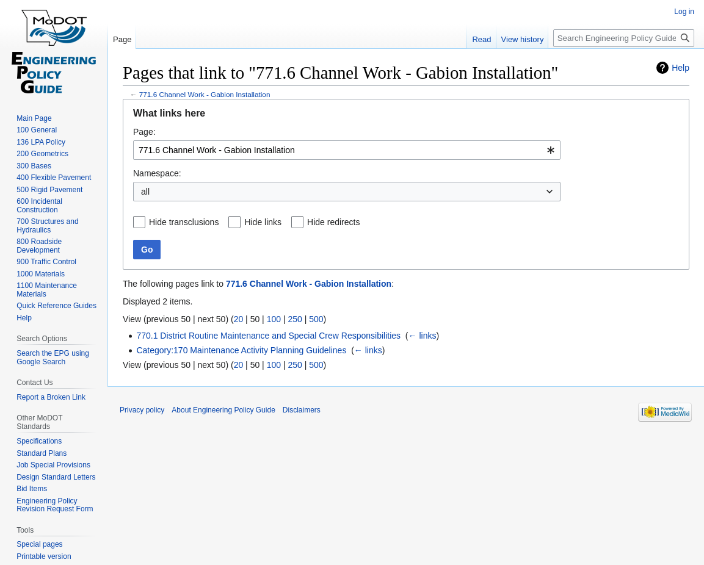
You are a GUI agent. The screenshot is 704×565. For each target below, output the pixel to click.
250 (295, 319)
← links (422, 335)
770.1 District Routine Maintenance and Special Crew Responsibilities (268, 335)
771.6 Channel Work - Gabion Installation (204, 94)
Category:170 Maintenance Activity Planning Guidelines (241, 350)
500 (316, 319)
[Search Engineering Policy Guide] (623, 38)
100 (274, 319)
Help (680, 68)
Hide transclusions (184, 222)
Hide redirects (333, 222)
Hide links (262, 222)
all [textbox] (145, 191)
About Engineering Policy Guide (223, 410)
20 (239, 319)
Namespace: (157, 173)
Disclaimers (302, 410)
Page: (144, 132)
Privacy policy (142, 410)
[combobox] (347, 150)
